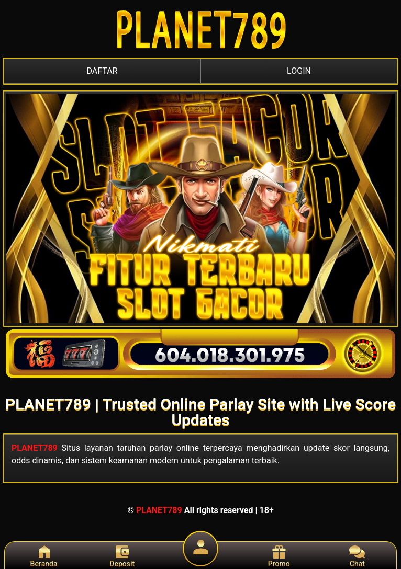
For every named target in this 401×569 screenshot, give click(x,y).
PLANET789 (35, 448)
